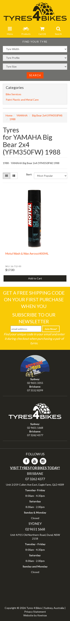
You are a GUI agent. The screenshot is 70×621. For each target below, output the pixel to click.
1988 (12, 119)
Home (9, 115)
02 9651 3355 (35, 382)
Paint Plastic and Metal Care (22, 99)
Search (35, 75)
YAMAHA (22, 115)
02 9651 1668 (35, 427)
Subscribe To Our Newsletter (33, 318)
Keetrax (42, 615)
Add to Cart (35, 278)
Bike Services (13, 94)
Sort (28, 174)
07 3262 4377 (35, 435)
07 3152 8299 (35, 390)
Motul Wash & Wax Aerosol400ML (27, 253)
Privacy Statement (35, 611)
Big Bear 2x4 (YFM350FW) (47, 115)
